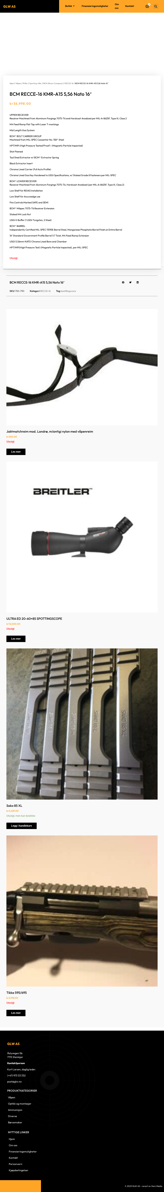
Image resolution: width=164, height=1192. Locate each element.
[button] (155, 6)
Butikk (70, 6)
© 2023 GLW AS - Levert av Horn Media (143, 1186)
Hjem (56, 6)
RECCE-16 (69, 83)
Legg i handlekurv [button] (21, 825)
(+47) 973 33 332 (16, 1075)
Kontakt (129, 6)
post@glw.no (14, 1081)
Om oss (117, 6)
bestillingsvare (68, 291)
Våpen (18, 83)
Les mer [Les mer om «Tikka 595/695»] (16, 1012)
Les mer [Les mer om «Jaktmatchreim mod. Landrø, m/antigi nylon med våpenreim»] (16, 451)
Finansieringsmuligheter (95, 6)
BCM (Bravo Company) (53, 83)
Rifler (25, 83)
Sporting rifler (35, 83)
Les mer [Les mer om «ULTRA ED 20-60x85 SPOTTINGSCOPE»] (16, 638)
